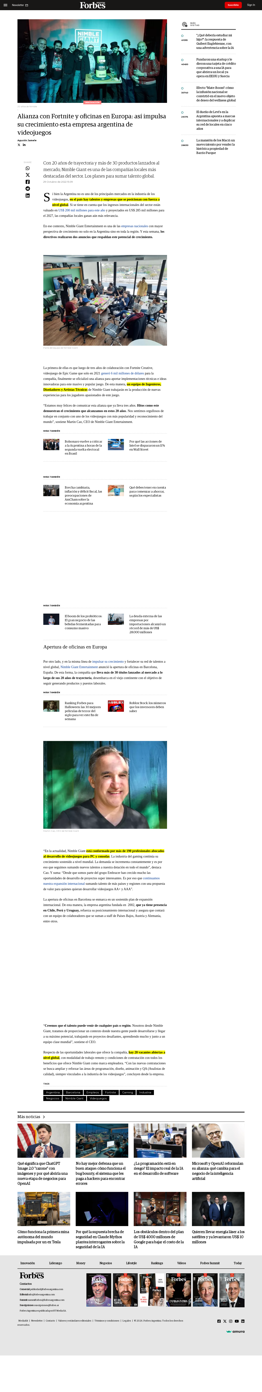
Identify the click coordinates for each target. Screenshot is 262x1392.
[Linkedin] (243, 1322)
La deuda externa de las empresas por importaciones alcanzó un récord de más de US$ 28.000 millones (147, 624)
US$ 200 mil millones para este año (81, 210)
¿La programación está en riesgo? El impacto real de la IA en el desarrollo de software (158, 1169)
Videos (181, 1263)
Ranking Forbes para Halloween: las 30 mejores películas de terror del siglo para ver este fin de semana (83, 711)
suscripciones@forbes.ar (46, 1306)
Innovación (27, 1263)
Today (238, 1263)
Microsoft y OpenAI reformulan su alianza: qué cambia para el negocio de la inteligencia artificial (217, 1171)
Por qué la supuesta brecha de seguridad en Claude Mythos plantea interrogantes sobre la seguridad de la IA (100, 1240)
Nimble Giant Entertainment (79, 667)
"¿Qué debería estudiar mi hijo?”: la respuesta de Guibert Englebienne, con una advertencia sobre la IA (215, 42)
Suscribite (234, 5)
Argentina (53, 1092)
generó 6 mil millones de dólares (122, 373)
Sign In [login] (253, 5)
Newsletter (37, 1321)
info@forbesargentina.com (42, 1295)
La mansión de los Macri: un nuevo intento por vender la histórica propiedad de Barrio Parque (215, 147)
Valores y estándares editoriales (74, 1321)
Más (213, 24)
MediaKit (23, 1321)
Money (80, 1263)
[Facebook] (219, 1322)
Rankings (157, 1263)
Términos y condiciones (106, 1321)
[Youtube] (237, 1322)
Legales (126, 1321)
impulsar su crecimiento (108, 661)
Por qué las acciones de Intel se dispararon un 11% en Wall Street (147, 445)
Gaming (127, 1092)
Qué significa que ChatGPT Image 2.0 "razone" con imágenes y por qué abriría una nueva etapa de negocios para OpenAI (42, 1174)
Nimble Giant (74, 1098)
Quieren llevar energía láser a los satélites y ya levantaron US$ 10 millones (218, 1238)
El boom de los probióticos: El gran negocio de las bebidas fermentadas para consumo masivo (83, 622)
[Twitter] (225, 1322)
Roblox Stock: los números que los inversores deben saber (147, 707)
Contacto (50, 1321)
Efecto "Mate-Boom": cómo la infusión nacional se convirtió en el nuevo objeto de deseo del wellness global (216, 94)
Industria (145, 1092)
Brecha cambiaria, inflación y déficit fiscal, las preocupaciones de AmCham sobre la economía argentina (83, 495)
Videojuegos (98, 1098)
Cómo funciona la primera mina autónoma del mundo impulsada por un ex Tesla (43, 1238)
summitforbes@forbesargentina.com (46, 1300)
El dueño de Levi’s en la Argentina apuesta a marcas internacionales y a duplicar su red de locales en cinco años (215, 120)
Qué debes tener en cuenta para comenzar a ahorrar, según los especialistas (147, 491)
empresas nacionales (134, 226)
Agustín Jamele (27, 140)
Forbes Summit (209, 1263)
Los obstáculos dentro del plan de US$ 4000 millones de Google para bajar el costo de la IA (159, 1240)
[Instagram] (230, 1322)
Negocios (52, 1098)
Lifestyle (131, 1263)
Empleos (92, 1092)
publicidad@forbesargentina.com (46, 1290)
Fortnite (110, 1092)
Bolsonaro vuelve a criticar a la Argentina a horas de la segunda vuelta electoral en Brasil (83, 447)
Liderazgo (55, 1263)
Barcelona (73, 1092)
